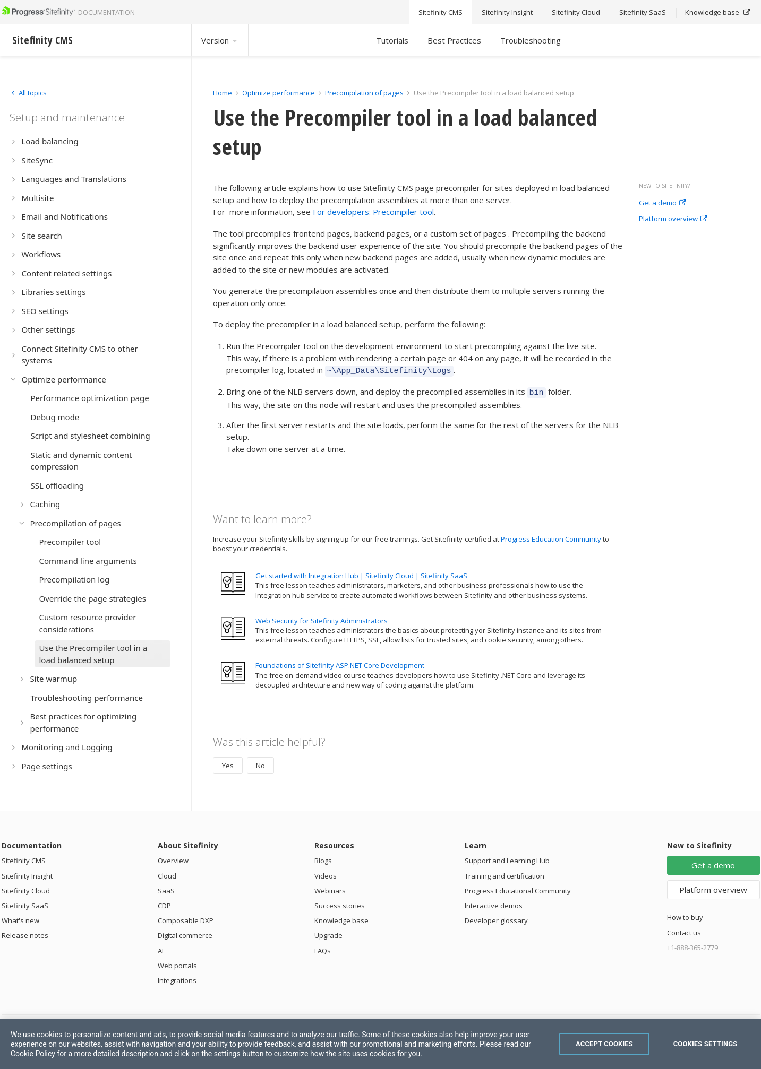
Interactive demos (494, 902)
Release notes (25, 932)
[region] (380, 1044)
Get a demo (662, 203)
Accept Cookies (604, 1044)
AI (161, 947)
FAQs (322, 947)
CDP (164, 902)
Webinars (330, 887)
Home (222, 93)
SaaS (166, 887)
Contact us (684, 929)
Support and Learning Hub (507, 857)
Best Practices (454, 40)
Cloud (167, 872)
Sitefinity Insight (27, 872)
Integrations (177, 977)
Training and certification (504, 872)
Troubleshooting (530, 40)
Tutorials (392, 40)
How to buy (685, 914)
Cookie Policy (33, 1053)
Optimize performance (278, 93)
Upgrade (328, 932)
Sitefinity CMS (24, 857)
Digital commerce (185, 932)
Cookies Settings (705, 1044)
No (260, 762)
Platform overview (673, 219)
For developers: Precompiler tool (373, 211)
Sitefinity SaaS (25, 902)
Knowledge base (341, 917)
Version (219, 40)
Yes (228, 762)
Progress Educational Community (518, 887)
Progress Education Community (551, 536)
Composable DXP (185, 917)
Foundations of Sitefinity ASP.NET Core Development (339, 662)
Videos (325, 872)
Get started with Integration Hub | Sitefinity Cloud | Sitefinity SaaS (361, 572)
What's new (20, 917)
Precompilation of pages (364, 93)
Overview (173, 857)
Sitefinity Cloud (26, 887)
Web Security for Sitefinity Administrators (321, 617)
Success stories (339, 902)
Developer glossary (496, 917)
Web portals (177, 962)
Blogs (323, 857)
